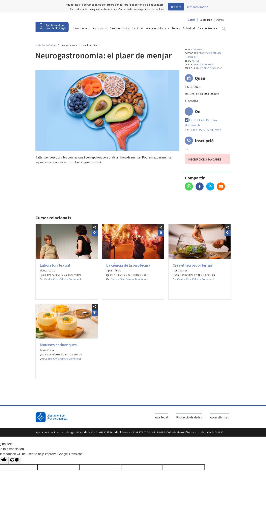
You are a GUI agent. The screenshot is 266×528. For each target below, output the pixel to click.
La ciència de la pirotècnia (128, 265)
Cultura (197, 49)
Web (218, 130)
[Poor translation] (14, 460)
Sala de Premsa (207, 28)
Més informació (197, 7)
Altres (195, 60)
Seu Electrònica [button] (119, 28)
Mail (210, 130)
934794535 (197, 130)
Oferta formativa (203, 64)
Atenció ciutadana (157, 28)
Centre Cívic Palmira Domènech (63, 279)
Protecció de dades (189, 417)
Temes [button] (176, 28)
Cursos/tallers (49, 45)
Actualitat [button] (189, 28)
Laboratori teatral (55, 265)
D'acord (176, 7)
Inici (37, 45)
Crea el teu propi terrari (192, 265)
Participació (100, 28)
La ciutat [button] (137, 28)
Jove (219, 68)
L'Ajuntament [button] (81, 28)
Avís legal (161, 417)
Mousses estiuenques (58, 344)
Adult (199, 68)
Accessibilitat (219, 417)
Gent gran (210, 68)
